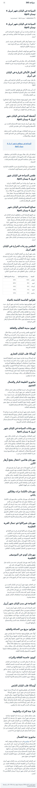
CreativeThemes (30, 786)
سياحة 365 (29, 3)
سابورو (25, 741)
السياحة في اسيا (13, 18)
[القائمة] (3, 2)
